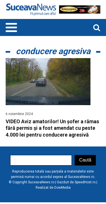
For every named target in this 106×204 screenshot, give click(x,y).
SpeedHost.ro (85, 182)
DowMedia (62, 188)
